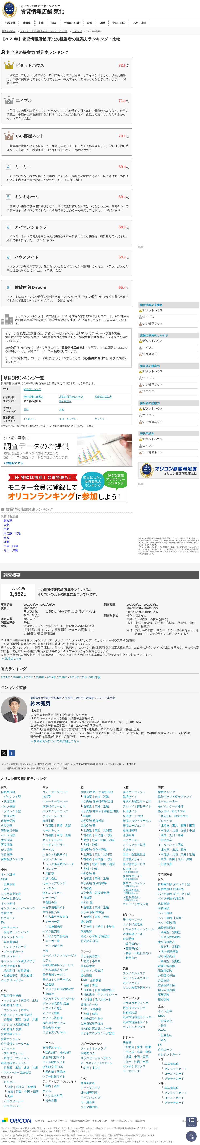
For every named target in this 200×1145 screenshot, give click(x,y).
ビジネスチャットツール (138, 929)
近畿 (6, 541)
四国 (163, 835)
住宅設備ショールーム (15, 1043)
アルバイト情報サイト (137, 806)
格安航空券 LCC (53, 1066)
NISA (4, 879)
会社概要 (40, 1120)
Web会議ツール (133, 933)
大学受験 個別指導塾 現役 (97, 801)
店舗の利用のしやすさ (71, 396)
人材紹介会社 (131, 891)
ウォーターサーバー (55, 792)
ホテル (47, 1090)
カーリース (50, 897)
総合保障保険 (166, 985)
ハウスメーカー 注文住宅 (16, 1072)
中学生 (99, 926)
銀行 (6, 889)
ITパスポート (103, 999)
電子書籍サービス (54, 974)
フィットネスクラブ (93, 1048)
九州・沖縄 (11, 550)
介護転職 (128, 835)
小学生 (110, 926)
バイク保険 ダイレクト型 (174, 893)
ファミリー (101, 419)
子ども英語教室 (90, 956)
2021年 (5, 677)
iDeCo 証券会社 (11, 898)
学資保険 (6, 854)
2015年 (74, 677)
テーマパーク (131, 1071)
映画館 (127, 1042)
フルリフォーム (14, 1053)
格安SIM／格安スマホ (172, 811)
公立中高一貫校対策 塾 (95, 892)
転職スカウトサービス (137, 820)
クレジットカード (12, 937)
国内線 (49, 1071)
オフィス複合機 (52, 1018)
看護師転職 (130, 830)
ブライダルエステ (134, 973)
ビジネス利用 (53, 1095)
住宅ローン (8, 917)
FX (3, 922)
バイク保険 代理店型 (171, 898)
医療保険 (6, 844)
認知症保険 (165, 970)
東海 (6, 537)
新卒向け (131, 957)
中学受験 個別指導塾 (94, 883)
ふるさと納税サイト (55, 854)
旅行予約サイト (52, 1047)
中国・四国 (11, 546)
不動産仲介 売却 (11, 995)
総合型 (49, 984)
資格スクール (89, 1004)
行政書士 (89, 994)
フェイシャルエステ (135, 978)
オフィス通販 (51, 1013)
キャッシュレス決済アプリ (18, 961)
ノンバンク (22, 932)
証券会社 (9, 884)
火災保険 (6, 825)
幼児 (86, 961)
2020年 (17, 677)
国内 (48, 1086)
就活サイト (130, 796)
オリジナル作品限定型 (59, 989)
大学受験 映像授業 (92, 820)
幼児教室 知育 (89, 941)
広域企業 (166, 840)
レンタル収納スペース (59, 864)
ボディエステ (131, 983)
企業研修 (128, 938)
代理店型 (9, 801)
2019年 (28, 677)
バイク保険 (8, 806)
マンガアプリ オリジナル (59, 998)
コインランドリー (54, 816)
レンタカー (50, 888)
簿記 (95, 985)
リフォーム (8, 1048)
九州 (35, 1019)
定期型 (176, 932)
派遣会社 (128, 849)
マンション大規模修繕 (15, 1024)
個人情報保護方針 (80, 1120)
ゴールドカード (14, 951)
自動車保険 (8, 792)
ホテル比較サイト (54, 1062)
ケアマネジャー (107, 994)
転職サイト (130, 811)
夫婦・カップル (67, 419)
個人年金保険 (166, 990)
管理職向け (133, 948)
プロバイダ (165, 820)
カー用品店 (88, 1102)
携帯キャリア (166, 792)
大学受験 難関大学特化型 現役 (100, 811)
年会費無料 (11, 942)
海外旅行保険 (9, 830)
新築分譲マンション (13, 1063)
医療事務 (95, 980)
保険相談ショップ (12, 859)
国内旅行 (51, 1052)
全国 (145, 1061)
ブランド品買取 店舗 (56, 1003)
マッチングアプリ (134, 1027)
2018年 (39, 677)
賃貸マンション (11, 1039)
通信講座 (86, 975)
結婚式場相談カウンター (138, 1017)
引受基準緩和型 (171, 937)
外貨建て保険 (166, 975)
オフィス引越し (52, 1008)
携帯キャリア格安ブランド (175, 796)
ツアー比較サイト (54, 1076)
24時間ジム (88, 1053)
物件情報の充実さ (33, 396)
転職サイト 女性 (133, 816)
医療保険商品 (166, 927)
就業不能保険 (166, 966)
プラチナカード (174, 1078)
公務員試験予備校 (92, 1023)
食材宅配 (48, 820)
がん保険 (6, 849)
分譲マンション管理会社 (16, 1014)
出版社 (49, 993)
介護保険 (163, 980)
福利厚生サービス (54, 1022)
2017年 (51, 677)
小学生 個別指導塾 (92, 912)
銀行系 (8, 932)
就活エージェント (134, 792)
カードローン (9, 927)
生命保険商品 (166, 942)
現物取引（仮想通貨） (18, 970)
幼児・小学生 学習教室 (95, 936)
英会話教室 (88, 966)
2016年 (62, 677)
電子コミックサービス (57, 979)
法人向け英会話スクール (96, 1028)
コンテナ (51, 868)
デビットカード (11, 956)
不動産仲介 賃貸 (11, 1029)
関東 (6, 529)
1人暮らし (29, 419)
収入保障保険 (169, 951)
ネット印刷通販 (133, 924)
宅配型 (49, 873)
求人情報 (140, 1120)
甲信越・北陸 (12, 533)
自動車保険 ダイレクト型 (174, 884)
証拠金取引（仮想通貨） (19, 975)
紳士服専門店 (89, 1092)
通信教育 (86, 921)
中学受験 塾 (88, 873)
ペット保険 (8, 835)
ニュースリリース (57, 1120)
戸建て (25, 1000)
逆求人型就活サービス (137, 801)
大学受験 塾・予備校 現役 (97, 792)
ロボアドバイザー (12, 980)
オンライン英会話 (92, 970)
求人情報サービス (134, 864)
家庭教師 (86, 931)
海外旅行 (65, 1052)
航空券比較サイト (54, 1057)
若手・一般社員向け (138, 953)
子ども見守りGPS (54, 1032)
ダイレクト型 (12, 796)
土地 (35, 1000)
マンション (11, 1000)
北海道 (8, 520)
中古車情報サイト (54, 907)
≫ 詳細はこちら (11, 658)
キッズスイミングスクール (96, 1063)
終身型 (165, 932)
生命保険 (6, 840)
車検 (45, 950)
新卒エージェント (134, 884)
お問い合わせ (100, 1120)
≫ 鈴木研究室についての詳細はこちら (54, 741)
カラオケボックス (134, 1066)
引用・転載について (121, 1120)
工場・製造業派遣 (134, 854)
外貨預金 (6, 913)
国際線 (61, 1071)
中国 (192, 830)
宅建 (86, 985)
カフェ (47, 960)
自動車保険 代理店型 (171, 889)
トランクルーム (52, 859)
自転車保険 (8, 820)
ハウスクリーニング (55, 811)
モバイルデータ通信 (170, 806)
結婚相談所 (130, 1012)
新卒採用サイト (133, 877)
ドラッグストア (90, 1087)
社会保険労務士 (105, 990)
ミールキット (51, 830)
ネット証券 (8, 874)
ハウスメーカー (14, 1101)
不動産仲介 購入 (11, 1005)
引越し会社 (50, 878)
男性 (26, 409)
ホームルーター (168, 801)
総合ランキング (32, 389)
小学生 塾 (87, 902)
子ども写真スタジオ (55, 969)
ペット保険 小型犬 (169, 917)
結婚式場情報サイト (135, 1022)
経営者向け (133, 943)
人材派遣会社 (131, 898)
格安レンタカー (52, 892)
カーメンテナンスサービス (60, 955)
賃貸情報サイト (11, 1034)
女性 (61, 409)
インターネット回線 (170, 844)
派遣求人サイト (133, 859)
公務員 (87, 999)
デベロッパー (12, 1106)
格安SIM (166, 816)
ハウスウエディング (135, 1003)
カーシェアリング (54, 883)
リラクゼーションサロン (96, 1058)
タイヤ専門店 (89, 1107)
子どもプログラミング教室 (98, 1033)
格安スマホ (181, 816)
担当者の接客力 (103, 396)
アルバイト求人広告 (135, 904)
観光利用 (51, 1100)
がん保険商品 (166, 956)
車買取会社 (50, 902)
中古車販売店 (51, 912)
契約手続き (65, 401)
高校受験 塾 (88, 825)
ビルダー (9, 1082)
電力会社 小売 (51, 1027)
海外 (57, 1086)
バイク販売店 (51, 931)
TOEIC (87, 990)
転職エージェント (134, 825)
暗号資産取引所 (11, 966)
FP (85, 980)
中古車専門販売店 (56, 916)
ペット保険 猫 (167, 922)
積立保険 (163, 999)
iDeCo (162, 1030)
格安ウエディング (134, 1007)
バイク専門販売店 (56, 936)
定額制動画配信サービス (58, 965)
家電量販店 (88, 1083)
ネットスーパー (52, 840)
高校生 (87, 926)
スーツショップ (90, 1097)
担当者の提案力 (150, 403)
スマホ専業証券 (11, 893)
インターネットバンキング (18, 908)
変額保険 (163, 994)
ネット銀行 (8, 903)
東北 (6, 524)
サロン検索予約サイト (137, 987)
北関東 (20, 1086)
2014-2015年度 (91, 677)
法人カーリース (133, 919)
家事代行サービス (54, 806)
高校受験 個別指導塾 (94, 849)
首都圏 (8, 1019)
